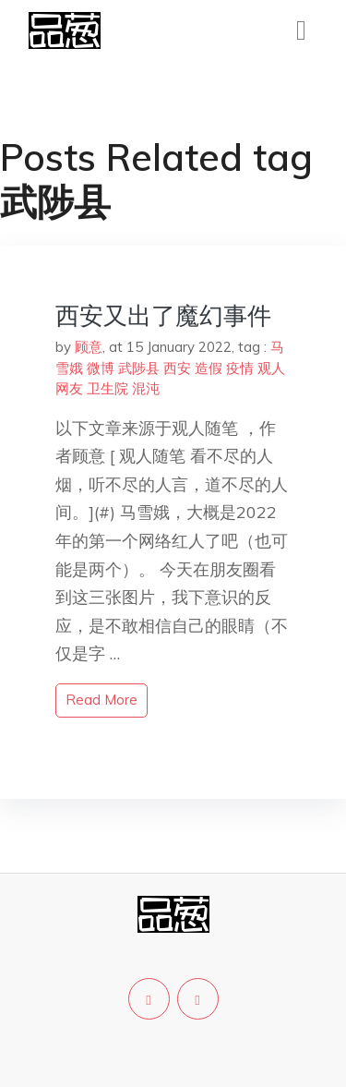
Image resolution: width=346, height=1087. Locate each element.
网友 (69, 388)
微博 (100, 368)
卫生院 (107, 388)
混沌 (146, 388)
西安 (177, 368)
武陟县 (139, 368)
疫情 (240, 368)
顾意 (88, 347)
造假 (208, 368)
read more (101, 699)
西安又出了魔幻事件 (163, 315)
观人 (271, 368)
